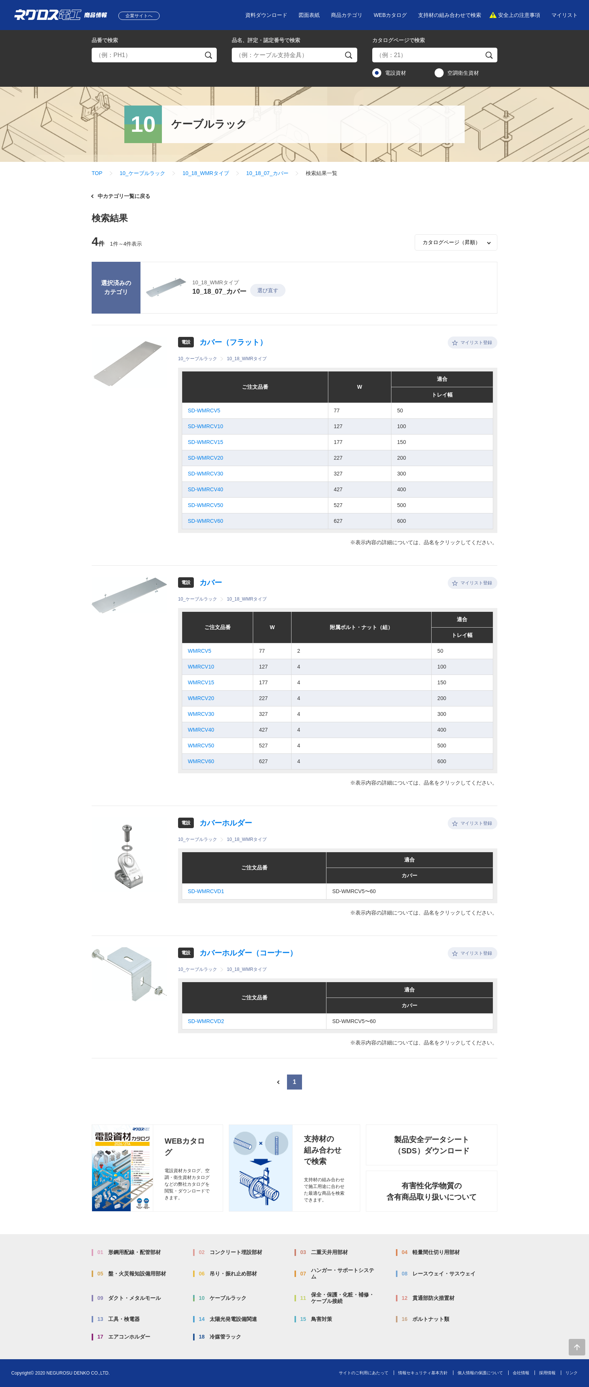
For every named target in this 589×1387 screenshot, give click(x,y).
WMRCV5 (199, 651)
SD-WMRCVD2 (206, 1021)
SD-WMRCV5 (204, 410)
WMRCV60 (201, 761)
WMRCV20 (201, 698)
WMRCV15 (201, 682)
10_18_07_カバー (267, 173)
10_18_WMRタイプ (206, 173)
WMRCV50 (201, 746)
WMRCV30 (201, 714)
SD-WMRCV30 (205, 474)
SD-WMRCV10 (205, 426)
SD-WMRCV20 (205, 458)
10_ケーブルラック (142, 173)
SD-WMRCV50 (205, 505)
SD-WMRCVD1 (206, 891)
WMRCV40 (201, 730)
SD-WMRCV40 (205, 489)
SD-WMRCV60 (205, 521)
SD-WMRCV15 (205, 442)
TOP (97, 173)
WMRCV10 (201, 667)
